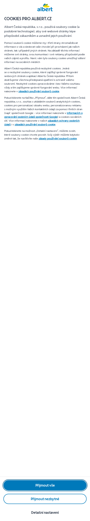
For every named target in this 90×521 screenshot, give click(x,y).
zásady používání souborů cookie (58, 138)
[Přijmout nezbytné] (45, 499)
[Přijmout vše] (45, 485)
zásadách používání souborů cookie (38, 91)
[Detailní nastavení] (45, 512)
